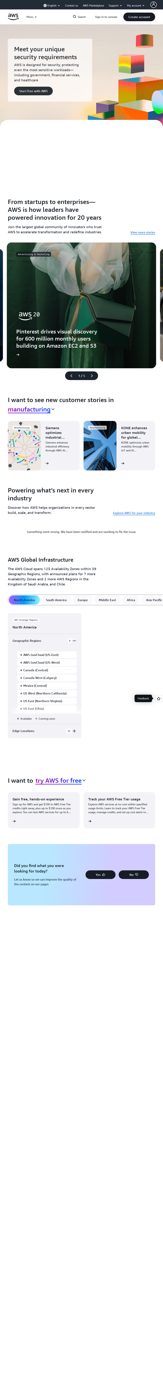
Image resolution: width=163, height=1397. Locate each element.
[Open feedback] (158, 698)
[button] (139, 17)
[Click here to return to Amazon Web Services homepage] (13, 19)
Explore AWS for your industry (134, 513)
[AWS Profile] (153, 5)
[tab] (24, 600)
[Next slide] (93, 375)
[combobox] (31, 409)
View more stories (142, 232)
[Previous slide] (69, 375)
